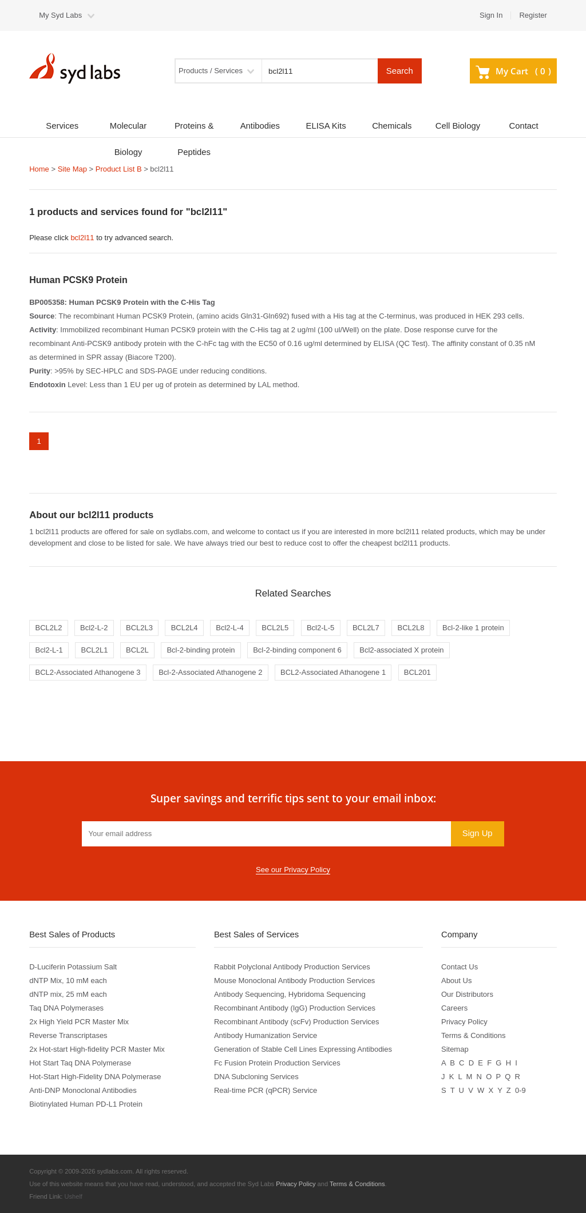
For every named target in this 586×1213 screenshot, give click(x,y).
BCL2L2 (48, 627)
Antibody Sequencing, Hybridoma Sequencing (290, 994)
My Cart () (513, 70)
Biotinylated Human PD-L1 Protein (85, 1104)
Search (399, 70)
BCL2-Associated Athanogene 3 (87, 672)
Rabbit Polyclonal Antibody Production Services (292, 967)
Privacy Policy (464, 1021)
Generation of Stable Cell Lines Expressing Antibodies (303, 1049)
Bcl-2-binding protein (201, 650)
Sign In (491, 15)
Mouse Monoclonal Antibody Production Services (294, 980)
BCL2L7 (366, 627)
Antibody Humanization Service (265, 1035)
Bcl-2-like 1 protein (473, 627)
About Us (456, 980)
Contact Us (459, 967)
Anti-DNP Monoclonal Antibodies (82, 1090)
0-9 (520, 1090)
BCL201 (417, 672)
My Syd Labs (60, 15)
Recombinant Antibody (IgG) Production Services (294, 1008)
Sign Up (477, 833)
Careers (454, 1008)
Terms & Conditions (473, 1035)
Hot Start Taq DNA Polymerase (80, 1063)
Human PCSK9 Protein (78, 280)
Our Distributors (467, 994)
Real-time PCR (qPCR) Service (265, 1090)
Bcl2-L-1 (48, 650)
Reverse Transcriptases (68, 1035)
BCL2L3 (139, 627)
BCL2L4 (184, 627)
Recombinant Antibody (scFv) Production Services (296, 1021)
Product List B (119, 169)
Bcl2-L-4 (229, 627)
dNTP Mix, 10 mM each (67, 980)
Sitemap (455, 1049)
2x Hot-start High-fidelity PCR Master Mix (97, 1049)
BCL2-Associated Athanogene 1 (333, 672)
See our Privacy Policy (293, 869)
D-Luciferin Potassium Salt (73, 967)
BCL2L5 (275, 627)
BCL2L (137, 650)
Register (533, 15)
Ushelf (73, 1196)
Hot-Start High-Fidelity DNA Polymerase (95, 1076)
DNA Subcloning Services (256, 1076)
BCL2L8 (410, 627)
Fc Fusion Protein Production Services (277, 1063)
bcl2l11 (82, 237)
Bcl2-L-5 (320, 627)
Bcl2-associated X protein (401, 650)
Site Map (72, 169)
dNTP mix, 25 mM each (67, 994)
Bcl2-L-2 (94, 627)
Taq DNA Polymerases (66, 1008)
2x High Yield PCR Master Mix (79, 1021)
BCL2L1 (94, 650)
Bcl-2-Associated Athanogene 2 (210, 672)
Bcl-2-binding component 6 (297, 650)
